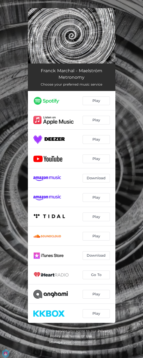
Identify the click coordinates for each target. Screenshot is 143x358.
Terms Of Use (80, 336)
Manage (56, 342)
